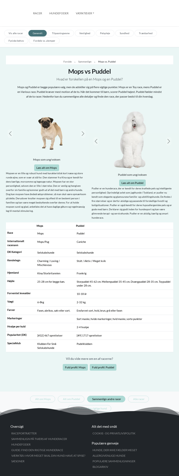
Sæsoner (17, 446)
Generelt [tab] (37, 18)
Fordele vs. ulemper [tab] (44, 25)
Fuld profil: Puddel (103, 352)
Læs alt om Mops (46, 152)
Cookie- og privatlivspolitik (114, 418)
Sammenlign (85, 46)
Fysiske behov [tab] (16, 25)
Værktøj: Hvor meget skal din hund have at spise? (48, 440)
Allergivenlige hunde (109, 440)
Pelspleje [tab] (105, 18)
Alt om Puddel (71, 384)
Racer (37, 5)
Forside (67, 46)
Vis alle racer (16, 18)
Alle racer (138, 384)
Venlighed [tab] (84, 18)
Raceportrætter (24, 418)
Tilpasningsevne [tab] (61, 18)
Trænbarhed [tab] (145, 18)
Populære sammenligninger (114, 446)
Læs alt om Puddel (132, 168)
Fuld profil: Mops (75, 352)
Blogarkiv (100, 452)
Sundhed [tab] (124, 18)
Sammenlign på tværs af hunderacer (39, 424)
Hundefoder (58, 5)
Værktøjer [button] (84, 5)
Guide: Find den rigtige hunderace (37, 435)
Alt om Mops (43, 384)
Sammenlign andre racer (106, 384)
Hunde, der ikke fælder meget (115, 435)
